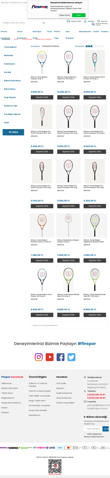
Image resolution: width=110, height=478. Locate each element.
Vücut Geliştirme (21, 32)
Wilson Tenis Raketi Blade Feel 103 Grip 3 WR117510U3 (68, 295)
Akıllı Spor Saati (37, 32)
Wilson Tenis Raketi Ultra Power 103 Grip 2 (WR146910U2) (94, 78)
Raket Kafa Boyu (12, 81)
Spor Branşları (70, 32)
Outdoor (105, 31)
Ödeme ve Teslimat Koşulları (38, 384)
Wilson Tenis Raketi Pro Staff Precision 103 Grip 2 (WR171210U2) (68, 132)
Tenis (49, 31)
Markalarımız (85, 31)
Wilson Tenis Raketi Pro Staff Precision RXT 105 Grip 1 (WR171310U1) (41, 132)
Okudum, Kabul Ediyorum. (94, 435)
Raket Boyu (10, 89)
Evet (79, 15)
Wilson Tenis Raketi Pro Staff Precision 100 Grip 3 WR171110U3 (94, 186)
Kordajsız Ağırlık (12, 114)
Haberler (5, 412)
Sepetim (60, 388)
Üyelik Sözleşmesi (64, 393)
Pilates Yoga (57, 32)
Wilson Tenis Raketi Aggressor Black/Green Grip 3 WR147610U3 (94, 241)
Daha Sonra (64, 15)
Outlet (96, 31)
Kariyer (4, 407)
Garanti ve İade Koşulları (40, 391)
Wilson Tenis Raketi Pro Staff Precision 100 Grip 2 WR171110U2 (41, 186)
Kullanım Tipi (10, 106)
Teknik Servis (7, 393)
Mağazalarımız (7, 398)
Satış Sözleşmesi (63, 398)
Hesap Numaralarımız (11, 402)
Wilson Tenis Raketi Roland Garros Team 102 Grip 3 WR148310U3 (41, 241)
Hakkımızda (6, 383)
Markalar (8, 55)
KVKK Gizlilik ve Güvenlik (39, 396)
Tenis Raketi (10, 47)
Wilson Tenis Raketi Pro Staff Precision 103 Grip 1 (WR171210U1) (94, 132)
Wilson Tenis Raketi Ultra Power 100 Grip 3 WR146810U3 (41, 295)
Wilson (34, 82)
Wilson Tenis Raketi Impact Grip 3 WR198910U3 (39, 78)
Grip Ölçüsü (10, 97)
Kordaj (7, 72)
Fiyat (6, 122)
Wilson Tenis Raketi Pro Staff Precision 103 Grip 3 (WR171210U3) (68, 186)
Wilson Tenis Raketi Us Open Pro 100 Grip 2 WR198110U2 (66, 78)
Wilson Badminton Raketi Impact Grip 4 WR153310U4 (68, 241)
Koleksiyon (9, 64)
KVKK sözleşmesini (94, 434)
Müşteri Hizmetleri (9, 388)
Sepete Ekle (42, 97)
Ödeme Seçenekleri (65, 402)
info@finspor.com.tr (97, 408)
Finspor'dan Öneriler (38, 410)
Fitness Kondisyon (5, 32)
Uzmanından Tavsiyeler (39, 405)
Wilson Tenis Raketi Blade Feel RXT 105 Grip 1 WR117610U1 (94, 295)
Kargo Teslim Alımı (37, 400)
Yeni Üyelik (61, 383)
